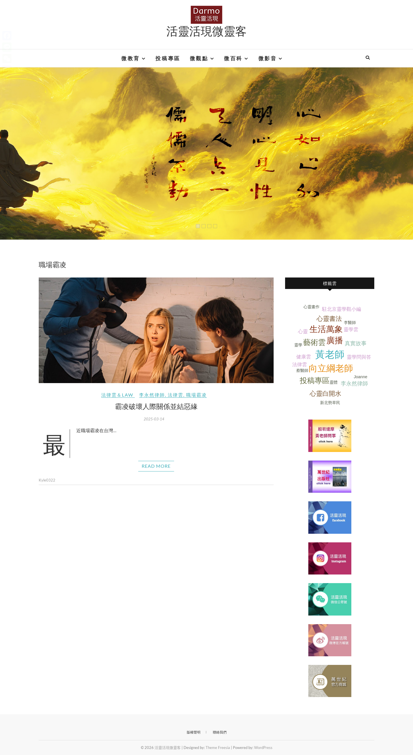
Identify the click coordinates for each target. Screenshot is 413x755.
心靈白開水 (325, 393)
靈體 (334, 382)
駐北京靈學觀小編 (341, 309)
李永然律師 (152, 394)
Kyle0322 (47, 480)
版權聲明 (193, 732)
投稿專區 (167, 58)
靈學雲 (351, 329)
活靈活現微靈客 (206, 31)
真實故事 (356, 343)
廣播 (334, 340)
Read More (156, 466)
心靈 (303, 331)
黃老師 (329, 354)
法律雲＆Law (117, 394)
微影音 (267, 58)
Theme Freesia (218, 747)
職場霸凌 (196, 394)
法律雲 (175, 394)
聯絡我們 (220, 732)
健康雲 (303, 357)
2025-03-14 (154, 419)
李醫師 (350, 322)
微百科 (233, 58)
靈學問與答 (359, 357)
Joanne (360, 376)
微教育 (130, 58)
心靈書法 (329, 318)
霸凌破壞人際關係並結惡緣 (156, 406)
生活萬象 (326, 329)
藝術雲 (314, 342)
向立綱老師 (331, 368)
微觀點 (199, 58)
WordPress (263, 747)
